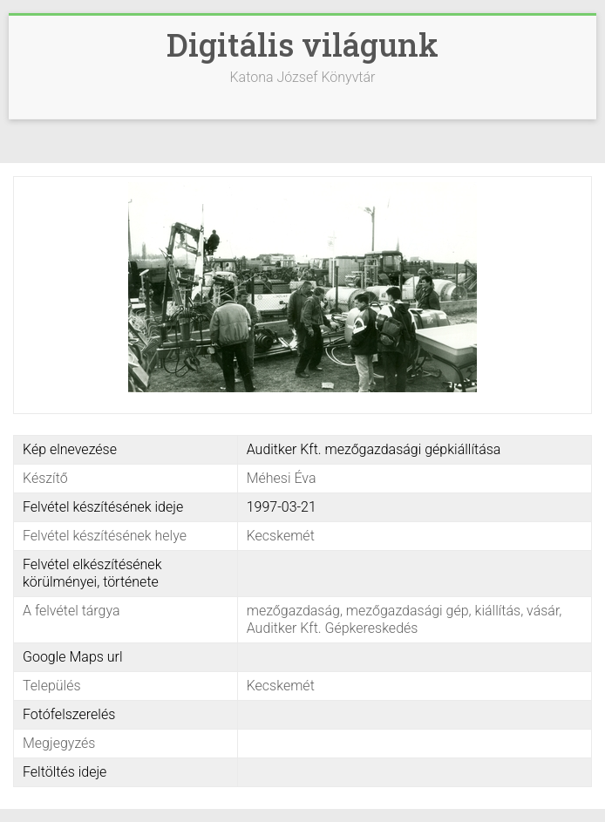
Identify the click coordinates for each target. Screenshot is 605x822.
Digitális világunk (302, 44)
